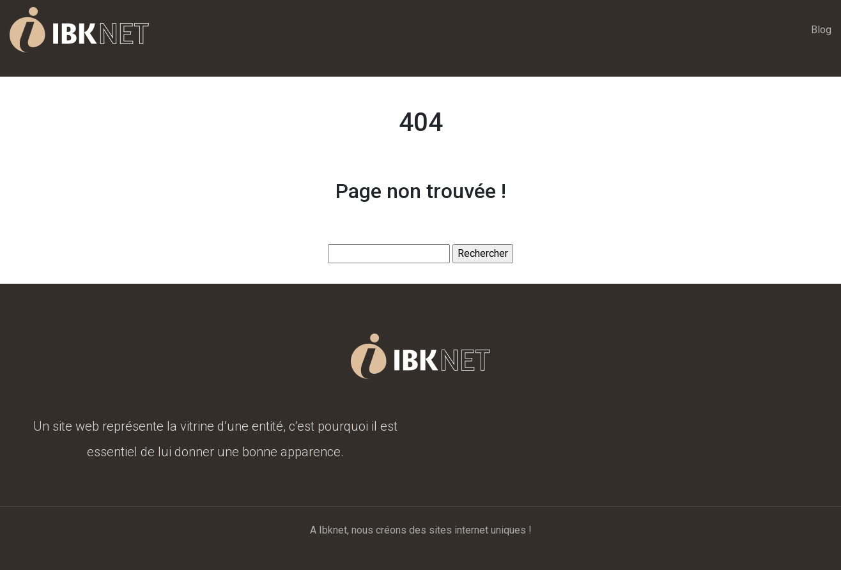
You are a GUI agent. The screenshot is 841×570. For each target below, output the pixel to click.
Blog (821, 30)
